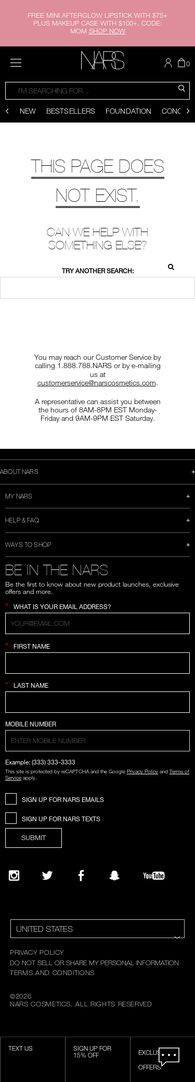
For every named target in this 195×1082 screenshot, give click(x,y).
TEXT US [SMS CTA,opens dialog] (20, 1048)
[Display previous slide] (7, 111)
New (28, 110)
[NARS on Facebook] (81, 875)
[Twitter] (47, 875)
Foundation (128, 110)
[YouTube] (154, 875)
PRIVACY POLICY (37, 952)
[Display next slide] (188, 111)
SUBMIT (33, 837)
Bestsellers (70, 110)
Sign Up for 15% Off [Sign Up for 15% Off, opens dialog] (92, 1052)
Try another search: (98, 271)
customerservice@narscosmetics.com (96, 382)
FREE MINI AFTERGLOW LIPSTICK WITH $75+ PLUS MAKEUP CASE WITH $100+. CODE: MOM (97, 23)
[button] (169, 63)
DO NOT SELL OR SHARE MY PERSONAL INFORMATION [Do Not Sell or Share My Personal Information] (94, 962)
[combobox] (97, 91)
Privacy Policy (142, 771)
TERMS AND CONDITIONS (52, 972)
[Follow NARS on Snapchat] (114, 875)
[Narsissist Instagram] (14, 875)
